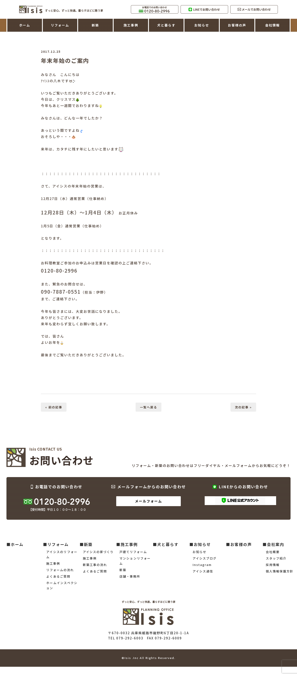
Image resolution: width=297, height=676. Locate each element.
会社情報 (272, 25)
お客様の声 (237, 25)
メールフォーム (148, 501)
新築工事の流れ (95, 565)
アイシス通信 (203, 571)
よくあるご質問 (58, 576)
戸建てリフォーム (133, 552)
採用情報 (273, 565)
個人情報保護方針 (279, 571)
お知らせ (201, 25)
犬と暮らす (166, 25)
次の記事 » (243, 407)
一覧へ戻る (148, 407)
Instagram (202, 565)
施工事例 (131, 25)
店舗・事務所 (129, 576)
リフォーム (60, 25)
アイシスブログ (205, 558)
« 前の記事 (53, 407)
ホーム (24, 25)
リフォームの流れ (60, 570)
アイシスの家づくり (98, 552)
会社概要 (273, 552)
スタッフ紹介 (276, 558)
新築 (95, 25)
